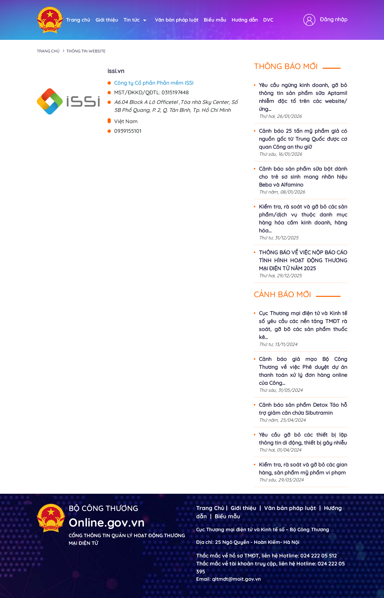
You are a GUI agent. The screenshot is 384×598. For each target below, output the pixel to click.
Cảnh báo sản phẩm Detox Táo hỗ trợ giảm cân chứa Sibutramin (303, 408)
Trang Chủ (210, 507)
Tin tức (134, 20)
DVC (268, 20)
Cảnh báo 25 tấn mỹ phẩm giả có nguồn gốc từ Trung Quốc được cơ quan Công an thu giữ (303, 139)
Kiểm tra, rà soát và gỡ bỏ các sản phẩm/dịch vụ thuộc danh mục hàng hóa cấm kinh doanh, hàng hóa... (303, 218)
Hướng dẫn (245, 20)
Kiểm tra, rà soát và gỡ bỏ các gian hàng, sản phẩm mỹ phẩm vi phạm (303, 468)
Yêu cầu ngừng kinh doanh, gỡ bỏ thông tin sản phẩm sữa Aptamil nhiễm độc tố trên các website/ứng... (303, 97)
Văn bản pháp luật (176, 20)
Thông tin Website (86, 50)
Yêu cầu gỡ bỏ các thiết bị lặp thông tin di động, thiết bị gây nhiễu (303, 438)
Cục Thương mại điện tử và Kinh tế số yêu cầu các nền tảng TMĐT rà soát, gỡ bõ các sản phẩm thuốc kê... (303, 325)
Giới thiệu (107, 20)
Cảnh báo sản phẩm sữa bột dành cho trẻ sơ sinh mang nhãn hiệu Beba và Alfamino (303, 176)
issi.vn (116, 71)
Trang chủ (78, 20)
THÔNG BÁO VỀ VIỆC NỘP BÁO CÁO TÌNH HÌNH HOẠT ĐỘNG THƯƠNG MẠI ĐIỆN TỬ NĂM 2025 (303, 260)
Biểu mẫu (215, 20)
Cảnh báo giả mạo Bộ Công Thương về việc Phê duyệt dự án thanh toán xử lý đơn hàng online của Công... (303, 371)
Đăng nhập (333, 19)
